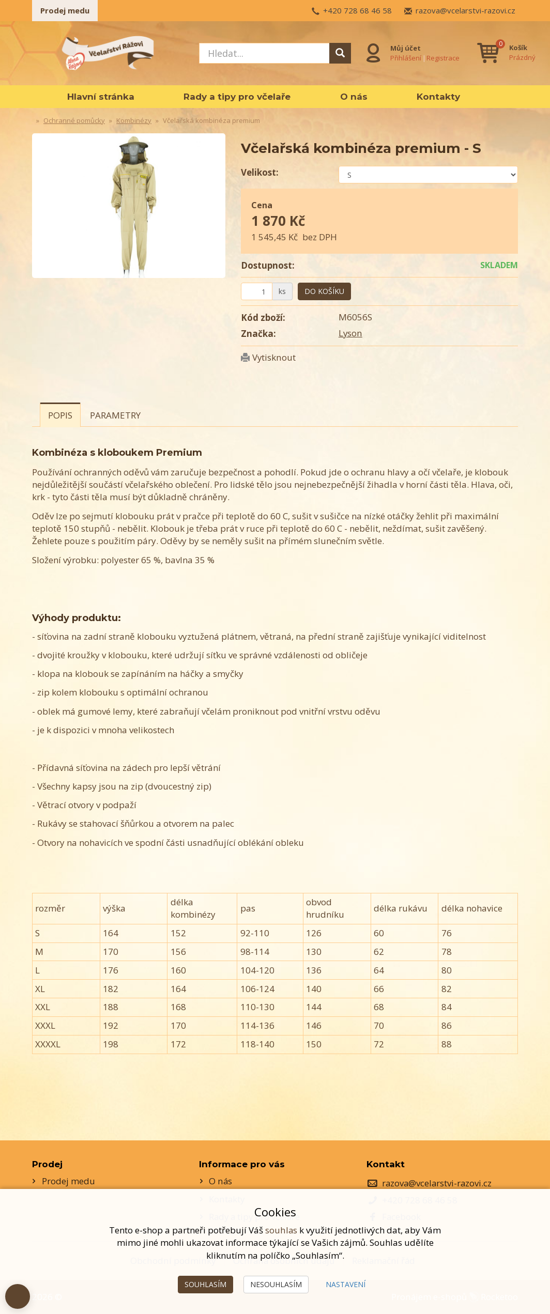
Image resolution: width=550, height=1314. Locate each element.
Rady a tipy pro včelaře (237, 96)
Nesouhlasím (276, 1284)
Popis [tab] (60, 415)
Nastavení (345, 1284)
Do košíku (324, 291)
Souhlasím (205, 1284)
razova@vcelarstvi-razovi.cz (465, 10)
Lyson (350, 333)
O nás (354, 96)
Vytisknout (274, 357)
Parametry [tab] (115, 415)
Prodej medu (64, 10)
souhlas (281, 1230)
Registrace (443, 57)
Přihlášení (406, 57)
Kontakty (438, 96)
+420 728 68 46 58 (357, 10)
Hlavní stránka (100, 96)
